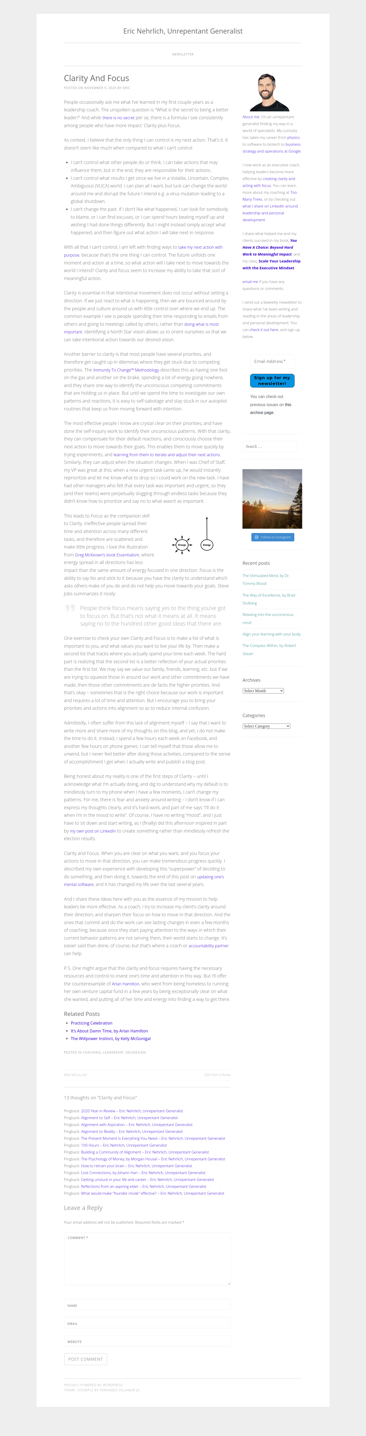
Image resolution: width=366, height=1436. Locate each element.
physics (293, 137)
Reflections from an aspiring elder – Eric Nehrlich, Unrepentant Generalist (143, 1201)
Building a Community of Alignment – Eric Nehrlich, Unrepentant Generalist (145, 1167)
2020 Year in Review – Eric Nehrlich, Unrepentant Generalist (132, 1126)
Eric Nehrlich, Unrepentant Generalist (183, 31)
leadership (113, 1068)
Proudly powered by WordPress (93, 1400)
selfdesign (136, 1068)
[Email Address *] (272, 361)
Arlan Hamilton (127, 991)
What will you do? (75, 1090)
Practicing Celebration (94, 1038)
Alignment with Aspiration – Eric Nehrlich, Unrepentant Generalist (137, 1140)
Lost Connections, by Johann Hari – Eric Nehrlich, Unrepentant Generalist (143, 1188)
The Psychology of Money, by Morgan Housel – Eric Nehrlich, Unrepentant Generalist (153, 1174)
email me (250, 281)
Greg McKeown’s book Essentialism (111, 562)
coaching (92, 1068)
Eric (126, 88)
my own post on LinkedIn (95, 838)
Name (73, 1321)
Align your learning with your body (271, 634)
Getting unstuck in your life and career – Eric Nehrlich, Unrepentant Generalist (147, 1194)
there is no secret (120, 117)
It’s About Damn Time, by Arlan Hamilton (114, 1046)
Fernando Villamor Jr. (120, 1406)
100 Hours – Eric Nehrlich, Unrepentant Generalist (124, 1160)
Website (75, 1357)
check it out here (264, 329)
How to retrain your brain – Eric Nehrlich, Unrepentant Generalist (136, 1181)
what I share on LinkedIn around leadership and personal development (270, 212)
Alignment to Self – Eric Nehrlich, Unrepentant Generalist (129, 1133)
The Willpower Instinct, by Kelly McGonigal (115, 1054)
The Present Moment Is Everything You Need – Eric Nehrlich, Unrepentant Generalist (153, 1153)
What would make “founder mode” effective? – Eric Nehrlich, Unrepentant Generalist (152, 1208)
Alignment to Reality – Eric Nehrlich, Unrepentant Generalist (132, 1146)
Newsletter (183, 54)
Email (73, 1339)
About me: (251, 116)
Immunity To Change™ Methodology (130, 370)
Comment (78, 1253)
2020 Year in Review (217, 1090)
